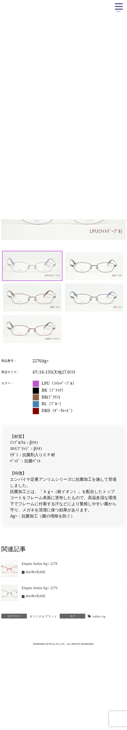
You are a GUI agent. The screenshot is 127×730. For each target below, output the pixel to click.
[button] (32, 265)
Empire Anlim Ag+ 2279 (39, 588)
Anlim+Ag (98, 616)
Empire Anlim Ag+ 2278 (39, 564)
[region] (63, 230)
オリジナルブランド (43, 616)
